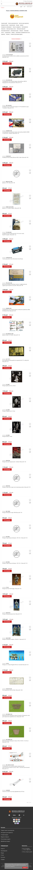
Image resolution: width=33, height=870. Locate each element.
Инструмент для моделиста (7, 832)
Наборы (13, 32)
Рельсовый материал (5, 30)
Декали (21, 25)
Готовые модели (4, 834)
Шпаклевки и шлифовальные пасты (23, 32)
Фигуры (17, 25)
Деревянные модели (5, 841)
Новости (3, 848)
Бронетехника (12, 25)
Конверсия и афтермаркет (6, 27)
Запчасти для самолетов (24, 23)
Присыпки (3, 28)
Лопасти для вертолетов (13, 23)
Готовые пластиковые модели (16, 34)
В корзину (7, 63)
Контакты (3, 857)
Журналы (3, 34)
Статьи (2, 855)
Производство (4, 850)
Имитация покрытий (21, 28)
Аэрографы (26, 30)
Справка (3, 859)
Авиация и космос (4, 25)
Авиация (21, 30)
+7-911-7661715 (26, 849)
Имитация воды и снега (11, 28)
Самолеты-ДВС (4, 23)
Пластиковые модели (5, 839)
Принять (25, 867)
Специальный (7, 32)
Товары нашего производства (7, 830)
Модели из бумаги (5, 837)
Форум (2, 853)
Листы (2, 32)
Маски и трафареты (17, 27)
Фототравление (25, 27)
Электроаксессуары (14, 30)
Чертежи (8, 34)
